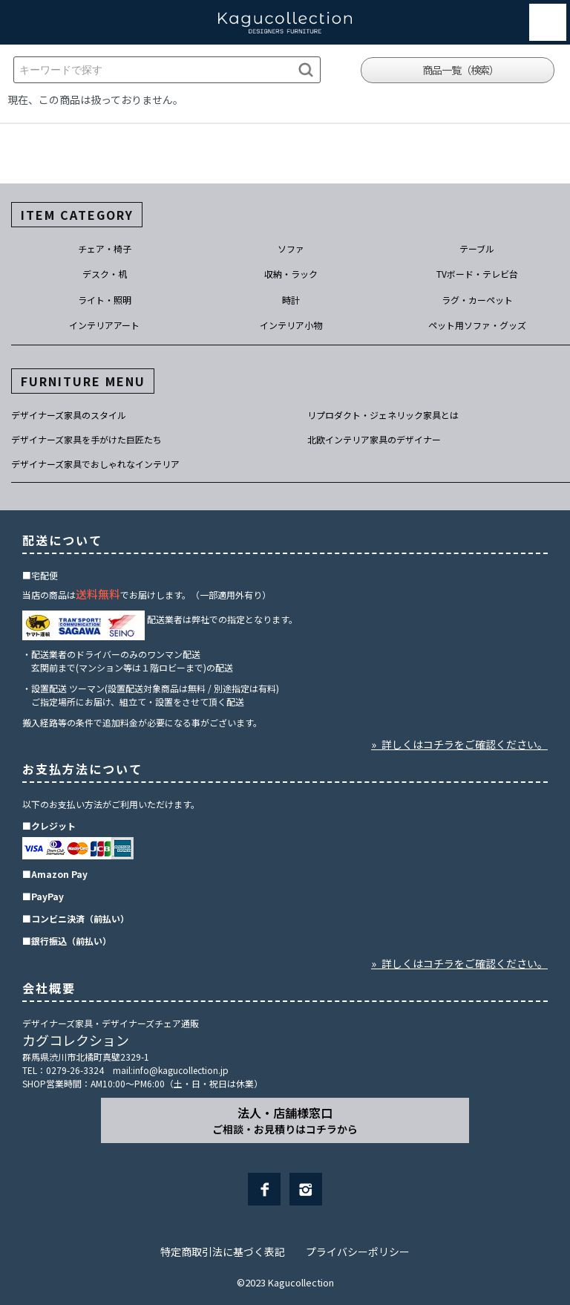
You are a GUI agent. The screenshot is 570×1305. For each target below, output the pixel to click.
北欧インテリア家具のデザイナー (374, 439)
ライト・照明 (104, 299)
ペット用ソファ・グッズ (477, 325)
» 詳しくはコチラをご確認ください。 (459, 744)
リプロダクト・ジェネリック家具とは (383, 415)
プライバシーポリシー (358, 1251)
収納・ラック (291, 273)
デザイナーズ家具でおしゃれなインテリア (95, 464)
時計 (291, 299)
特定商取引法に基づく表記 (222, 1251)
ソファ (291, 248)
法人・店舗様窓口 (285, 1120)
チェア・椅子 (104, 248)
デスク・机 (104, 273)
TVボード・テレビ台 (477, 273)
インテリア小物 (291, 325)
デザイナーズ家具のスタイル (68, 415)
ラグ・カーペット (477, 299)
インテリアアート (104, 325)
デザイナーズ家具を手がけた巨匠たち (86, 439)
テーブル (476, 248)
